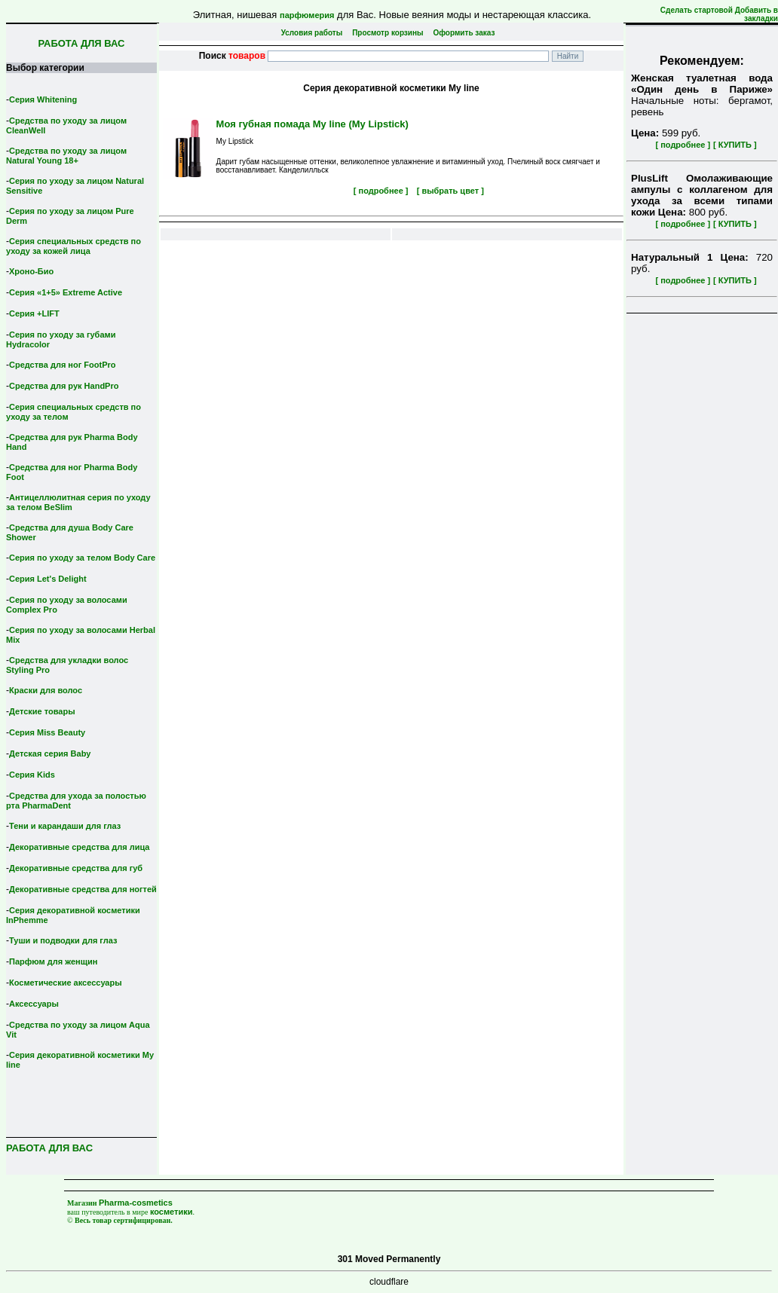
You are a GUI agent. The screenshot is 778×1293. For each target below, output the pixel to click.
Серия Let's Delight (48, 578)
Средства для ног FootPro (62, 364)
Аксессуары (34, 1003)
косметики (171, 1211)
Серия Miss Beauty (47, 732)
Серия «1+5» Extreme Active (65, 292)
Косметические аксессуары (65, 982)
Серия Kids (32, 774)
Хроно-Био (31, 271)
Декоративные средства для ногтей (83, 889)
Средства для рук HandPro (63, 385)
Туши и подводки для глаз (63, 940)
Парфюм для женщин (53, 961)
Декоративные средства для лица (79, 846)
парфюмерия (307, 15)
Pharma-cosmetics (136, 1202)
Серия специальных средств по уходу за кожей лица (73, 246)
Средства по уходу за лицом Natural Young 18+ (66, 155)
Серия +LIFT (34, 313)
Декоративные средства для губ (75, 868)
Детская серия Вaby (50, 753)
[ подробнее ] (682, 144)
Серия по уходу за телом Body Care (82, 557)
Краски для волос (45, 690)
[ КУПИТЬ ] (735, 144)
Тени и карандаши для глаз (65, 825)
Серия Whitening (43, 99)
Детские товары (42, 711)
